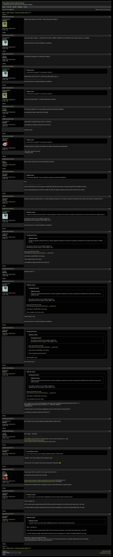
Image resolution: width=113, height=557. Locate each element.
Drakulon (5, 370)
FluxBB (109, 553)
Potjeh (4, 56)
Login (25, 7)
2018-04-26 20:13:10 (8, 268)
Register (20, 7)
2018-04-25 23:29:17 (8, 88)
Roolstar (5, 174)
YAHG (4, 433)
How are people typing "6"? (23, 12)
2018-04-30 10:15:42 (8, 469)
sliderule (5, 198)
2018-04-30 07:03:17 (8, 448)
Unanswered (107, 9)
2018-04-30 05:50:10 (8, 418)
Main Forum (10, 12)
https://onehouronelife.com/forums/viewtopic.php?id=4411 (39, 481)
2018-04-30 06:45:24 (8, 431)
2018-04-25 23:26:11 (8, 66)
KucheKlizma (6, 421)
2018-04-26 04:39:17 (8, 136)
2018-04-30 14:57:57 (8, 514)
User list (9, 7)
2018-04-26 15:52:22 (8, 208)
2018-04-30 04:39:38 (8, 368)
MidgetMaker (6, 19)
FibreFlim (5, 138)
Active (101, 9)
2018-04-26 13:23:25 (8, 196)
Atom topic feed (106, 551)
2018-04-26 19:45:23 (8, 231)
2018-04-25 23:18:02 (8, 35)
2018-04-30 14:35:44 (8, 491)
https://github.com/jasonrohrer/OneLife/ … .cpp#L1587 (39, 253)
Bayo (4, 161)
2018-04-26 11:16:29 (8, 159)
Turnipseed (5, 37)
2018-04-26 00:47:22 (8, 119)
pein (3, 471)
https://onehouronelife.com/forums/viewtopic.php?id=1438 (39, 441)
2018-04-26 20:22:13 (8, 281)
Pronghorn (5, 121)
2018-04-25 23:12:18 (8, 16)
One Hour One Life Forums (13, 3)
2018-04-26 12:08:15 (8, 171)
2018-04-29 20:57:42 (8, 327)
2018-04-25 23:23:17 (8, 54)
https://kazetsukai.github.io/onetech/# (34, 440)
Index (3, 7)
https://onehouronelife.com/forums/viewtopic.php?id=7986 (39, 480)
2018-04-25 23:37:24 (8, 106)
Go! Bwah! (5, 450)
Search (14, 7)
